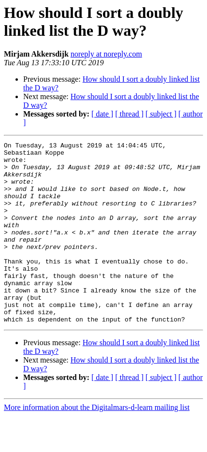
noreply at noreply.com (106, 54)
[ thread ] (129, 114)
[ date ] (102, 114)
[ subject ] (161, 114)
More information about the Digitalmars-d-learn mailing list (97, 443)
